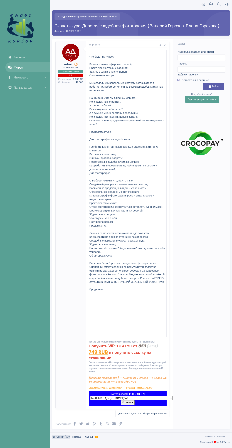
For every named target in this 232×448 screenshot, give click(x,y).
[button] (45, 77)
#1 (165, 45)
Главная (19, 57)
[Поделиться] (160, 45)
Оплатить (127, 402)
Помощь (76, 437)
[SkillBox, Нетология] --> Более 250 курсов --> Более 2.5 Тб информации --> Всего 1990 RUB (128, 379)
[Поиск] (219, 4)
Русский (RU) (61, 437)
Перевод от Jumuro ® (215, 436)
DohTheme (225, 442)
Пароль (182, 63)
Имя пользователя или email (195, 52)
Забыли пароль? (187, 74)
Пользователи (23, 88)
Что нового (21, 77)
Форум (19, 67)
